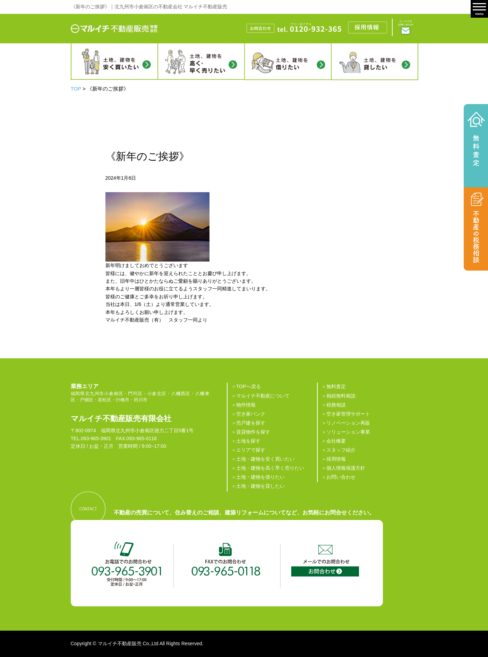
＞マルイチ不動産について (260, 396)
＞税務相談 (334, 405)
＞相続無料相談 (339, 396)
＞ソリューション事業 (346, 432)
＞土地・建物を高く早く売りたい (267, 468)
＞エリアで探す (248, 450)
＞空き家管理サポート (346, 414)
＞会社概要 (334, 441)
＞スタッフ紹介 (339, 450)
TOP (76, 89)
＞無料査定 (334, 386)
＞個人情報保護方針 (343, 468)
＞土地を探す (245, 441)
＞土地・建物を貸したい (258, 486)
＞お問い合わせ (339, 477)
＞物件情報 (243, 405)
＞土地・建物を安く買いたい (262, 459)
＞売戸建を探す (248, 423)
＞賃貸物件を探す (250, 432)
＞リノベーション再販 (346, 423)
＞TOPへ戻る (246, 386)
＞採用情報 (334, 459)
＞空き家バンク (248, 414)
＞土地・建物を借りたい (258, 477)
